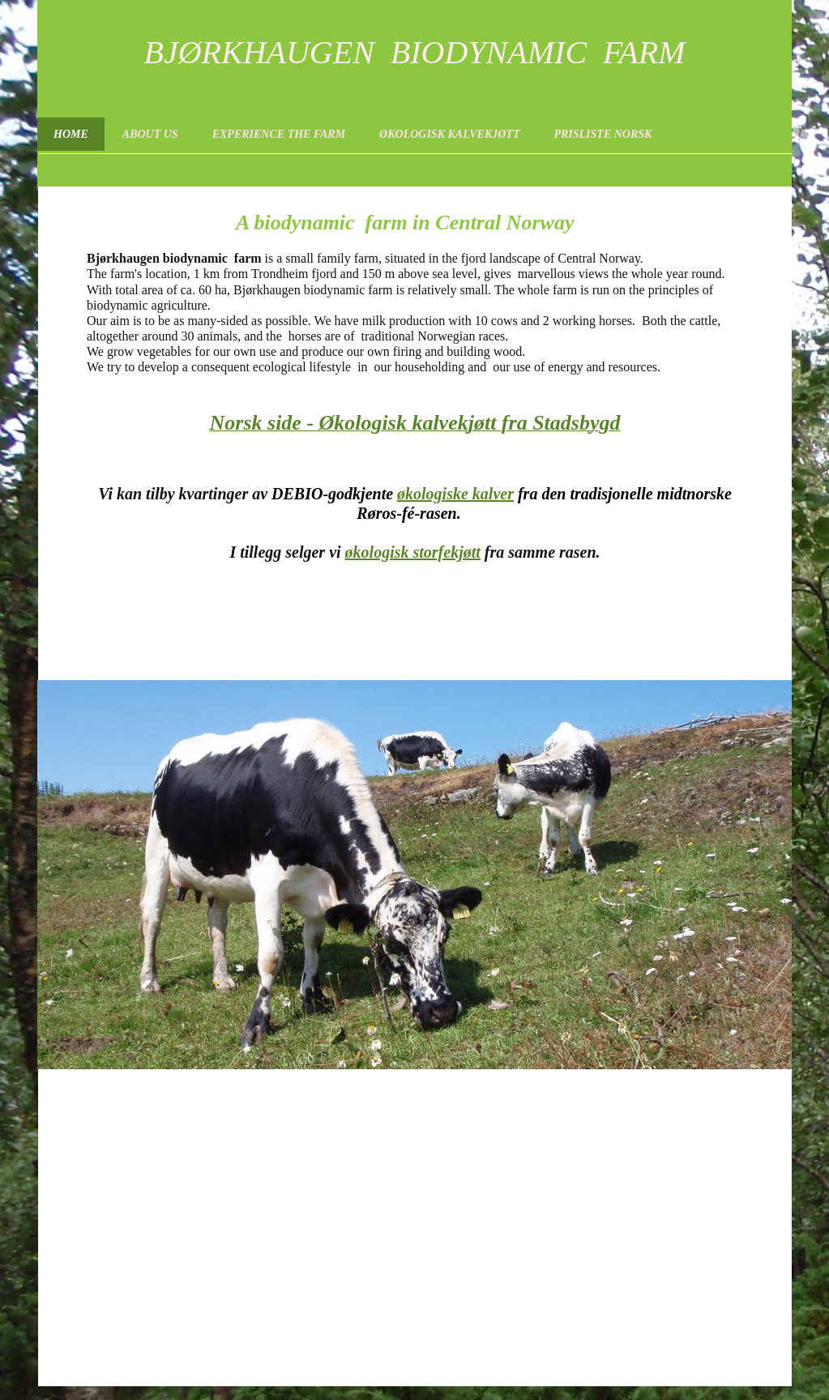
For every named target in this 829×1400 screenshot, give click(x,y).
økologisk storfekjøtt (413, 552)
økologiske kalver (455, 494)
